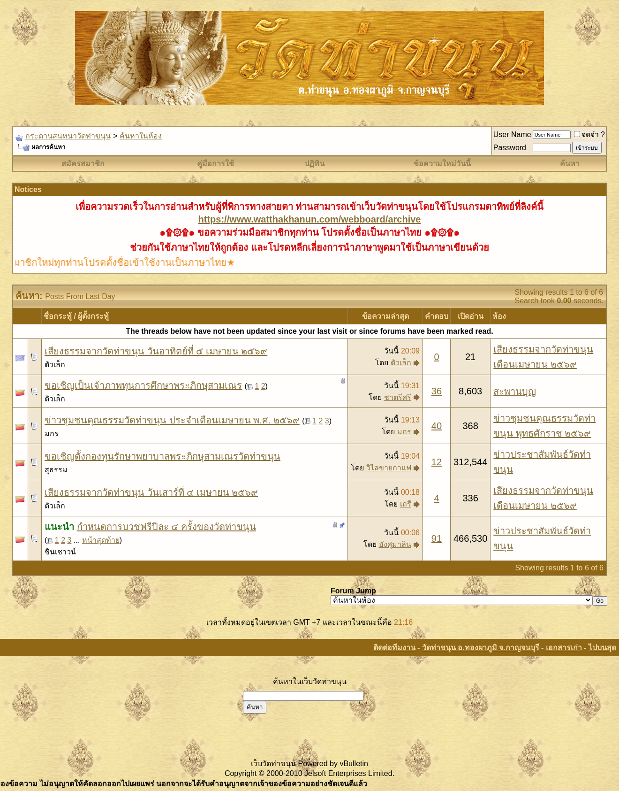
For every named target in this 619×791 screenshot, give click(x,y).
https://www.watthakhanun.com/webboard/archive (309, 219)
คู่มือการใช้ (215, 164)
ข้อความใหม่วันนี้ (442, 164)
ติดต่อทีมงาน (394, 648)
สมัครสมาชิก (83, 164)
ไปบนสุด (602, 648)
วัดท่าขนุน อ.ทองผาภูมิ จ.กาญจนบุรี (480, 648)
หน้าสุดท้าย (101, 540)
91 (436, 538)
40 (436, 426)
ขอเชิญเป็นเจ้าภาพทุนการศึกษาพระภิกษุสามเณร (143, 385)
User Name (512, 134)
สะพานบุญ (514, 391)
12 (436, 462)
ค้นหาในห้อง (141, 136)
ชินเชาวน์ (60, 552)
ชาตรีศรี (397, 397)
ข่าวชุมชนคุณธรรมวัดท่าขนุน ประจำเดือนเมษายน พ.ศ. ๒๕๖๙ (172, 420)
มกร (52, 434)
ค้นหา (570, 164)
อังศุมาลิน (395, 544)
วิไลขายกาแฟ (388, 468)
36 (436, 391)
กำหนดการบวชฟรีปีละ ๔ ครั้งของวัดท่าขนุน (166, 527)
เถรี (405, 504)
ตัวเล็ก (55, 365)
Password (509, 148)
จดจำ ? (589, 134)
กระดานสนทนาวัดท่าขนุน (68, 136)
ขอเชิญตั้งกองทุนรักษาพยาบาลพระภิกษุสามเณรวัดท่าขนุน (162, 456)
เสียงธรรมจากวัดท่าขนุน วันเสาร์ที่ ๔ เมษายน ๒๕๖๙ (151, 492)
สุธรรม (56, 470)
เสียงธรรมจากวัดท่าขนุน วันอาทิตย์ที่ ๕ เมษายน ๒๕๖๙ (156, 351)
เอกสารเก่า (564, 648)
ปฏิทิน (314, 164)
